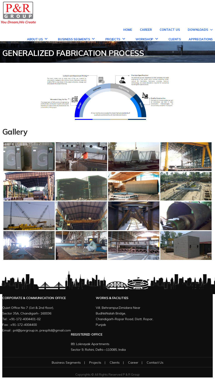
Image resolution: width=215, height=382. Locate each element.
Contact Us (170, 29)
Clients (174, 39)
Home (127, 29)
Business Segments (74, 39)
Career (146, 29)
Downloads (198, 29)
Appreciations (201, 39)
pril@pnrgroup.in (25, 330)
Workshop (144, 39)
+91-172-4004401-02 (25, 319)
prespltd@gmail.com (55, 330)
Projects (112, 39)
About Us (35, 39)
